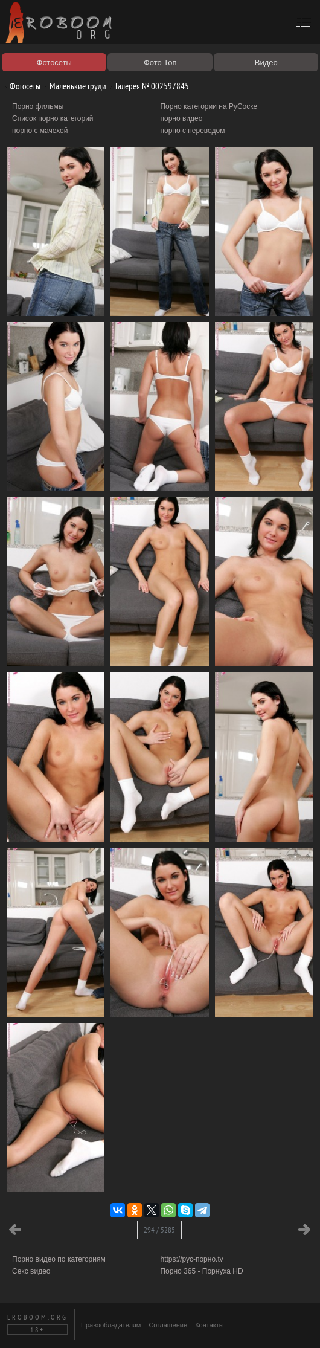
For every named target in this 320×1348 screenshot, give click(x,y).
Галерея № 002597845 (147, 86)
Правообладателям (111, 1325)
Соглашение (168, 1325)
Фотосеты (20, 86)
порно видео (181, 118)
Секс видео (31, 1271)
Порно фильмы (37, 106)
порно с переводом (192, 130)
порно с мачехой (40, 130)
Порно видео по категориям (59, 1259)
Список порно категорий (53, 118)
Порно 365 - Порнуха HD (201, 1271)
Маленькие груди (73, 86)
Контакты (209, 1325)
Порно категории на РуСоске (208, 106)
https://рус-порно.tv (191, 1259)
